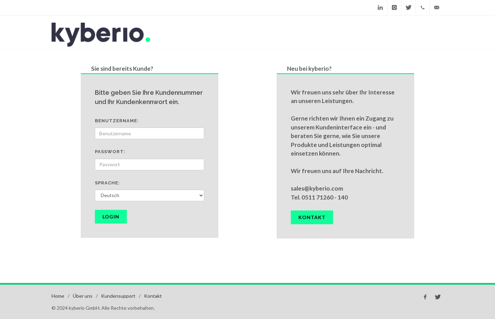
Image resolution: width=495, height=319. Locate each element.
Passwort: (110, 151)
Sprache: (107, 182)
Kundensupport (118, 296)
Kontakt (312, 217)
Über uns (82, 296)
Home (58, 296)
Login (110, 216)
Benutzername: (117, 120)
